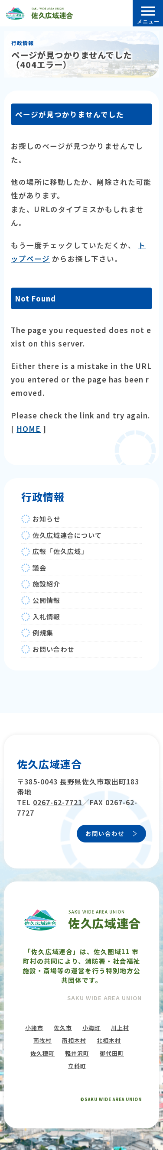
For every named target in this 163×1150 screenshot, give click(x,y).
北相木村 (109, 1040)
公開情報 (46, 600)
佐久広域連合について (67, 535)
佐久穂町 (42, 1053)
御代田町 (112, 1053)
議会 (39, 567)
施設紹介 (46, 583)
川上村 (120, 1028)
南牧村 (42, 1040)
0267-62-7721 (57, 802)
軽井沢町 (77, 1053)
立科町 (77, 1066)
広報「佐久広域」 (60, 551)
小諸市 (34, 1028)
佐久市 (63, 1028)
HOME (28, 429)
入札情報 (46, 616)
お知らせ (46, 518)
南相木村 (74, 1040)
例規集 (43, 632)
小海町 (91, 1028)
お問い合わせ (53, 649)
